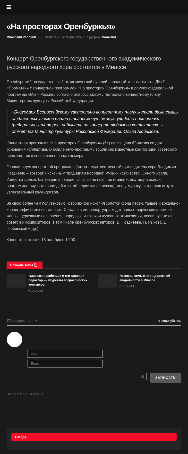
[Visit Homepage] (97, 7)
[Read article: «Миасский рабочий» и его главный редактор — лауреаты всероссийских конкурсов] (16, 281)
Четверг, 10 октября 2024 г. (64, 37)
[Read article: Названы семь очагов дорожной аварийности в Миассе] (107, 281)
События (109, 37)
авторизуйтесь (169, 321)
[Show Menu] (9, 7)
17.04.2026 (35, 290)
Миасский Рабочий (21, 37)
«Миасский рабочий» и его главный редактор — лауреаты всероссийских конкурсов (57, 280)
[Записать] (165, 378)
